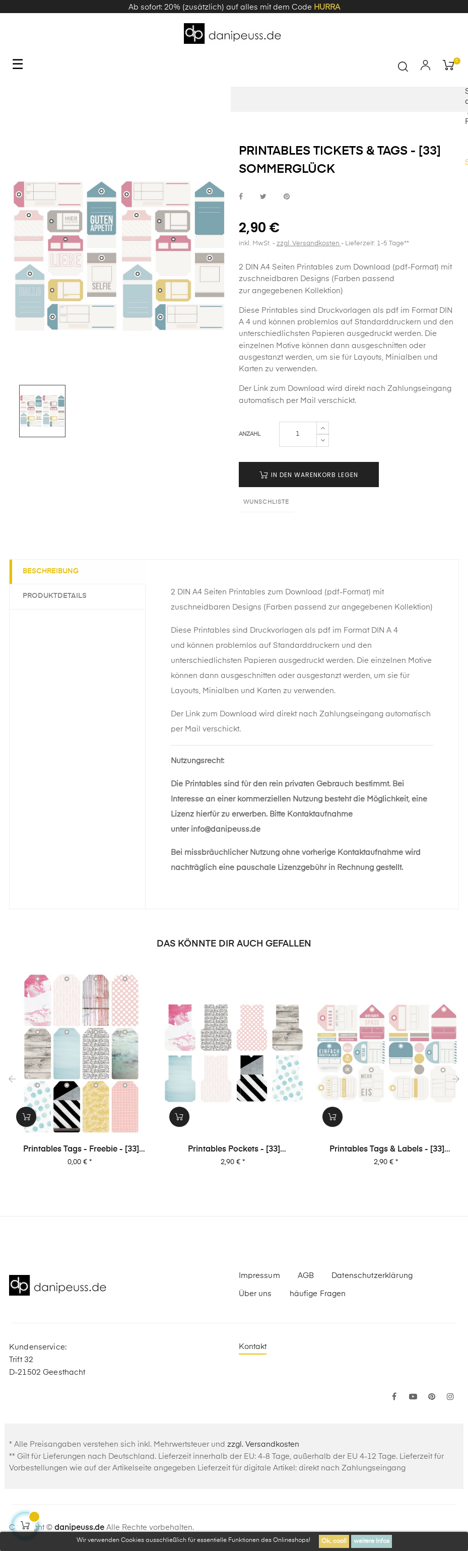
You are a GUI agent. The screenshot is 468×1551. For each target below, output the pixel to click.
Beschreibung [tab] (53, 571)
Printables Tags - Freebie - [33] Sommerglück (81, 1150)
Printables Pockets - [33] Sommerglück (234, 1150)
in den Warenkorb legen (308, 474)
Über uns (255, 1294)
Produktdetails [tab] (57, 595)
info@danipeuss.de (225, 829)
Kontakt (253, 1347)
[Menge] (298, 434)
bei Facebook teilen (241, 197)
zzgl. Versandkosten (309, 243)
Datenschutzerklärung (372, 1275)
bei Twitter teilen (263, 197)
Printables (279, 310)
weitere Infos (371, 1541)
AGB (306, 1275)
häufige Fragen (318, 1294)
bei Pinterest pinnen (287, 197)
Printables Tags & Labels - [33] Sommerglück (386, 1150)
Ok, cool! (334, 1541)
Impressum (259, 1275)
